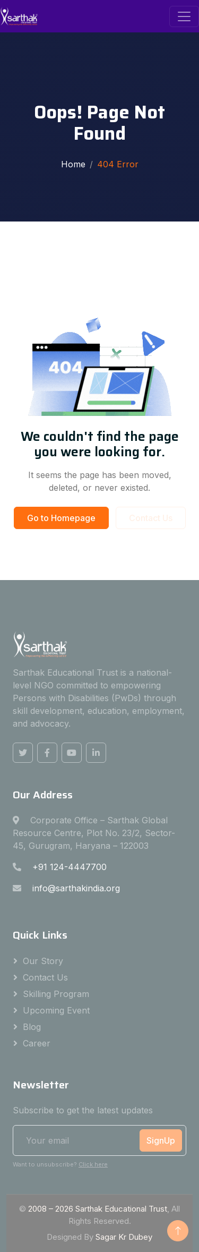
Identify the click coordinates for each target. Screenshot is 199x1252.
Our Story (43, 961)
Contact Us (150, 518)
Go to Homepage (61, 518)
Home (73, 164)
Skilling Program (56, 994)
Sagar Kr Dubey (124, 1237)
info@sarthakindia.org (76, 888)
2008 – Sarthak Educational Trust (97, 1209)
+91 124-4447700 (69, 867)
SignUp (160, 1140)
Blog (32, 1026)
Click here (93, 1164)
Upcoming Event (56, 1010)
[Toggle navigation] (184, 16)
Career (36, 1043)
